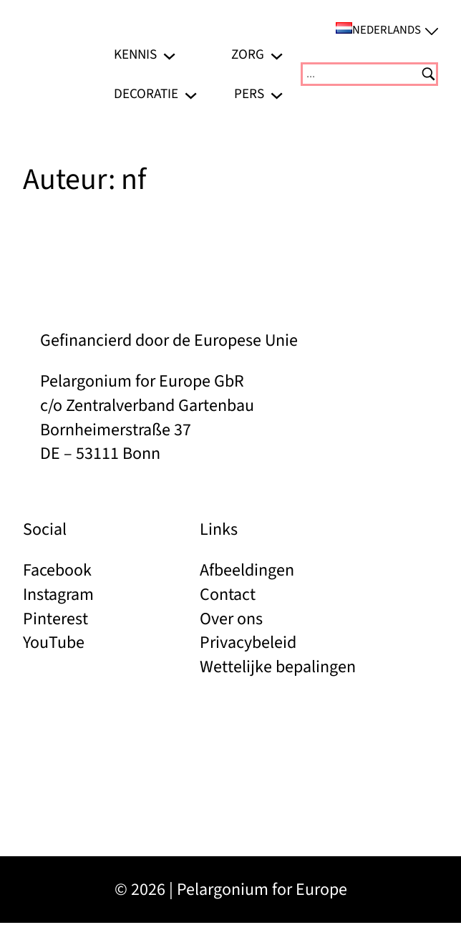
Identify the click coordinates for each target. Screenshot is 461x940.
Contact (228, 594)
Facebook (57, 570)
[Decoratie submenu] (191, 93)
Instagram (58, 594)
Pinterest (55, 618)
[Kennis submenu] (169, 55)
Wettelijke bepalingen (278, 666)
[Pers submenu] (276, 93)
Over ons (231, 618)
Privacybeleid (248, 642)
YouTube (53, 642)
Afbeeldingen (247, 570)
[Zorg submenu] (276, 55)
